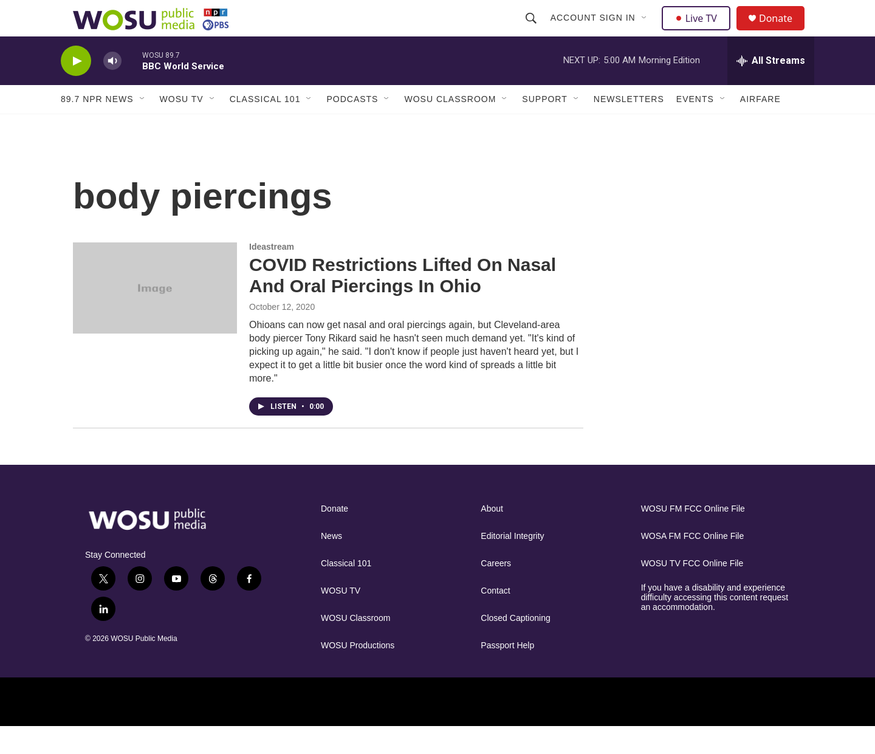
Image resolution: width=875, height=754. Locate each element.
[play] (76, 88)
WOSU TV (182, 126)
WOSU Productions (357, 672)
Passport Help (507, 672)
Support (544, 126)
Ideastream (271, 274)
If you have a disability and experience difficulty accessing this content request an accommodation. (715, 625)
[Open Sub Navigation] (646, 31)
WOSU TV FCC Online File (692, 590)
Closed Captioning (515, 645)
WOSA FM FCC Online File (692, 563)
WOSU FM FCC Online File (693, 536)
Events (695, 126)
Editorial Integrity (512, 563)
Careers (496, 590)
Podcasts (352, 126)
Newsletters (629, 126)
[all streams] (770, 88)
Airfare (760, 126)
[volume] (112, 88)
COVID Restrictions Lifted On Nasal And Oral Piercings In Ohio (402, 302)
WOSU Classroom (450, 126)
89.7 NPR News (97, 126)
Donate (783, 32)
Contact (495, 618)
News (331, 563)
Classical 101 (265, 126)
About (492, 536)
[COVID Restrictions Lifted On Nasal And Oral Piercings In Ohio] (155, 315)
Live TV (699, 31)
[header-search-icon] (532, 31)
